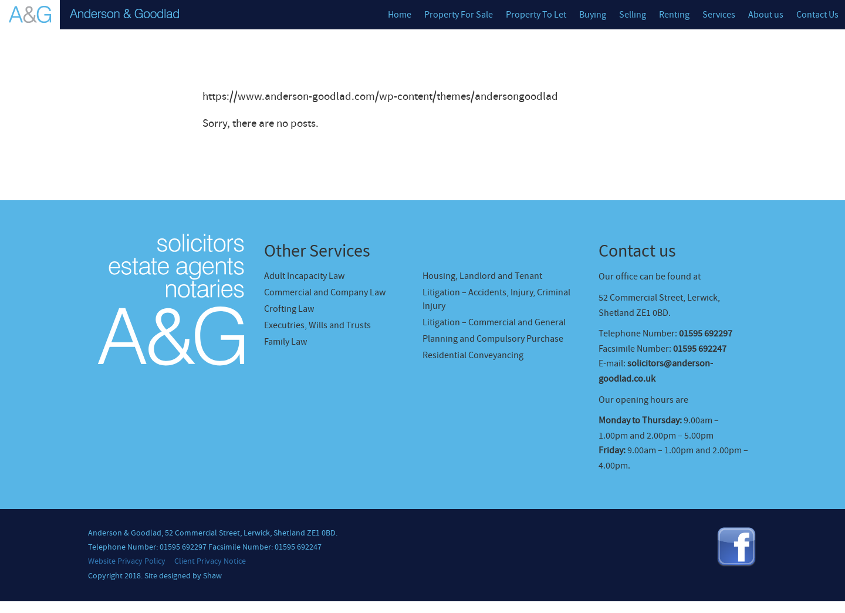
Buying (592, 15)
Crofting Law (289, 309)
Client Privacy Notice (210, 561)
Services (718, 15)
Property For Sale (458, 15)
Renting (674, 15)
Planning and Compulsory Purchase (492, 339)
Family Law (285, 342)
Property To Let (536, 15)
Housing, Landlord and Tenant (482, 276)
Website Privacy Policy (126, 561)
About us (765, 15)
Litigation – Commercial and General (494, 322)
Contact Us (817, 15)
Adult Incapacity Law (304, 276)
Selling (632, 15)
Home (399, 15)
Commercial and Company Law (325, 292)
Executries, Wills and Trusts (317, 325)
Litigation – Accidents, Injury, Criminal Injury (496, 299)
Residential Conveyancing (472, 355)
